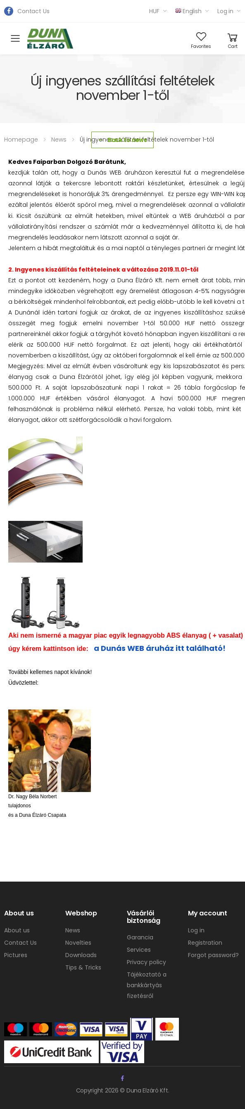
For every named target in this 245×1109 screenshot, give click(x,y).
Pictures (15, 955)
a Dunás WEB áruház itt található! (159, 648)
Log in (225, 11)
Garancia (140, 937)
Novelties (78, 943)
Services (139, 950)
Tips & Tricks (83, 967)
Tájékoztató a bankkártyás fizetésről (147, 985)
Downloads (81, 955)
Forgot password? (213, 955)
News (72, 930)
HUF (154, 11)
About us (17, 930)
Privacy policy (146, 962)
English (188, 11)
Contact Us (33, 11)
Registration (205, 943)
